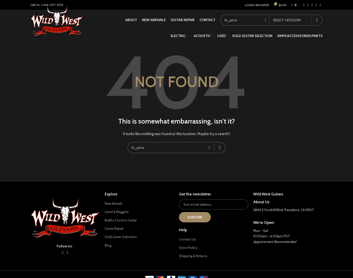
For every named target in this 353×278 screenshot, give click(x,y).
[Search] (176, 147)
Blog (108, 245)
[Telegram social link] (320, 5)
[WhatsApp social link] (316, 5)
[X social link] (308, 5)
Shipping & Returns (193, 256)
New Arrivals (114, 203)
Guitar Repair (114, 228)
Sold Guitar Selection (121, 237)
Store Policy (188, 247)
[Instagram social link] (62, 252)
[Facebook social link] (304, 5)
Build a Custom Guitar (121, 220)
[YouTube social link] (67, 252)
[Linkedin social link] (312, 5)
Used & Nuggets (117, 212)
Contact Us (187, 239)
